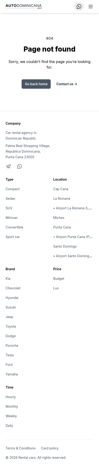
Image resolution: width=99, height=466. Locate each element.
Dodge (11, 336)
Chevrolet (13, 288)
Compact (13, 189)
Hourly (11, 397)
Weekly (11, 416)
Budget (58, 278)
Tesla (10, 355)
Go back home (36, 84)
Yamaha (12, 374)
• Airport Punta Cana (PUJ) (74, 237)
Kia (8, 278)
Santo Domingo (65, 246)
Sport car (13, 237)
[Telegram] (8, 166)
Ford (9, 365)
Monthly (12, 406)
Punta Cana (62, 227)
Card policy (50, 448)
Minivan (12, 218)
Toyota (11, 326)
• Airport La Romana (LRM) (74, 208)
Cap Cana (60, 189)
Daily (9, 425)
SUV (9, 208)
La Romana (61, 198)
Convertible (14, 227)
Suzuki (11, 307)
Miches (58, 218)
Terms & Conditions (21, 448)
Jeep (9, 317)
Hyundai (12, 298)
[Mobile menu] (90, 6)
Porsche (12, 345)
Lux (56, 288)
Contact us (66, 84)
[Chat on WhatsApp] (19, 166)
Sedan (10, 198)
